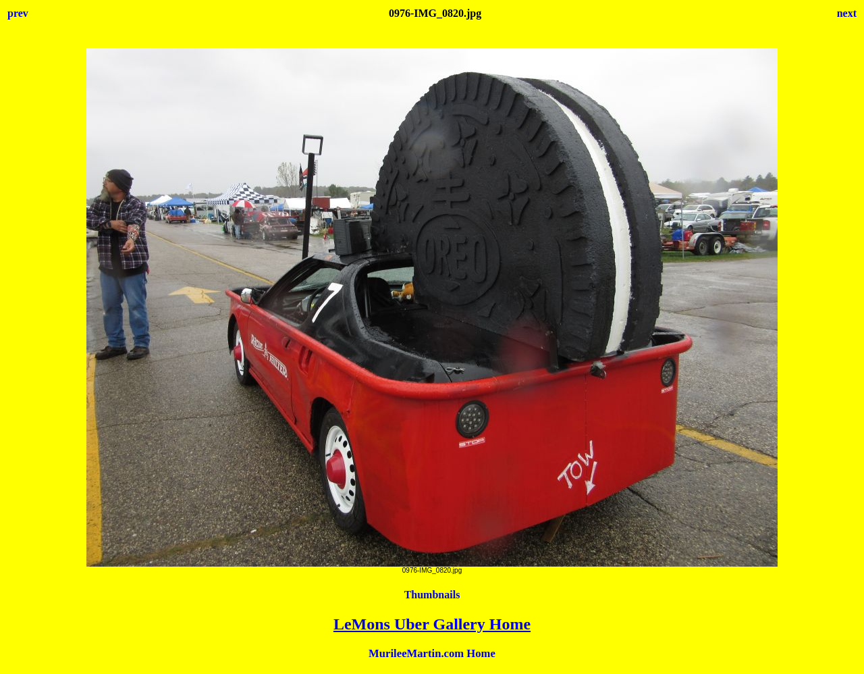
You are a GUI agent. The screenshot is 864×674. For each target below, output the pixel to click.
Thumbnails (432, 594)
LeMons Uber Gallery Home (432, 624)
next (847, 13)
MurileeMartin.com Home (432, 653)
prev (17, 13)
